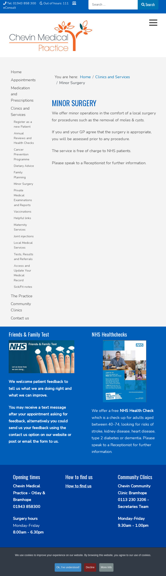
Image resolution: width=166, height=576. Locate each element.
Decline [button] (90, 568)
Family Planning (20, 174)
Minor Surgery (23, 184)
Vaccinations (22, 212)
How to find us (78, 486)
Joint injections (24, 236)
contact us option (24, 434)
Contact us (20, 318)
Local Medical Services (23, 245)
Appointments (23, 80)
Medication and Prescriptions (22, 94)
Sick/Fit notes (23, 287)
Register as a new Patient (23, 124)
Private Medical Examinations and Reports (23, 197)
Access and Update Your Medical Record (22, 273)
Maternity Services (20, 227)
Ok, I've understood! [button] (68, 568)
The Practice (21, 296)
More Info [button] (106, 568)
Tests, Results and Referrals (23, 256)
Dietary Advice (24, 166)
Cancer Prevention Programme (21, 154)
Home (16, 72)
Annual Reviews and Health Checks (24, 138)
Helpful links (22, 218)
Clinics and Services (20, 111)
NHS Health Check (136, 410)
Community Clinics (21, 307)
